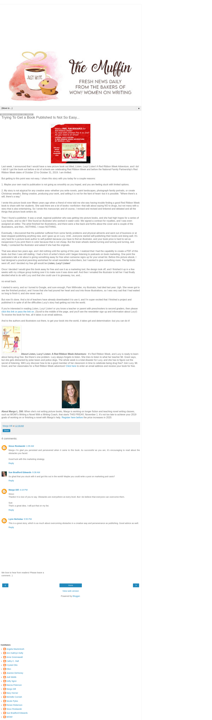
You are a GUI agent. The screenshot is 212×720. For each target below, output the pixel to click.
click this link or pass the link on (17, 311)
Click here (71, 366)
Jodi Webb (11, 677)
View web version (70, 591)
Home (70, 585)
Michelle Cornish (14, 697)
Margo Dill (14, 490)
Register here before (72, 417)
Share (6, 431)
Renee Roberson (14, 705)
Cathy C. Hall (12, 661)
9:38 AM (36, 472)
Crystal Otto (12, 665)
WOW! (9, 717)
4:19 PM (24, 490)
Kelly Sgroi (11, 681)
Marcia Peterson (14, 685)
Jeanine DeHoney (14, 673)
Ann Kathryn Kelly (14, 653)
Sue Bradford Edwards (20, 472)
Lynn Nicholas (16, 519)
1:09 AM (30, 446)
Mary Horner (12, 693)
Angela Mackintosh (15, 649)
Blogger (76, 596)
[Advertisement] (70, 25)
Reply (11, 463)
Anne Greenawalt (14, 657)
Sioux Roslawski (17, 446)
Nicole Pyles (12, 701)
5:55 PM (28, 519)
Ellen (8, 669)
